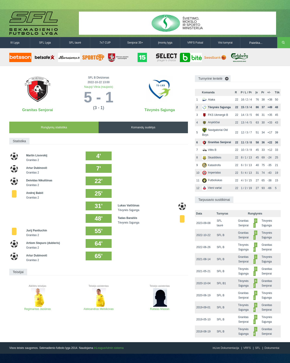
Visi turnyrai (225, 42)
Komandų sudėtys (143, 127)
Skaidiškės (211, 157)
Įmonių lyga (165, 42)
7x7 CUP (105, 42)
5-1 (255, 235)
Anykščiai (211, 122)
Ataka (208, 99)
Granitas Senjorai (37, 110)
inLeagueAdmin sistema (109, 348)
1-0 (255, 247)
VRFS (247, 348)
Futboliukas (212, 180)
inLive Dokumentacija (226, 348)
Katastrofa (211, 165)
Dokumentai (271, 348)
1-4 (255, 331)
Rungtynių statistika (54, 127)
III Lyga (14, 42)
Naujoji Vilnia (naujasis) (98, 86)
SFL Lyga (45, 42)
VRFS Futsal (195, 42)
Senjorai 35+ (135, 42)
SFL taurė (75, 42)
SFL (257, 348)
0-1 (255, 223)
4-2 (255, 283)
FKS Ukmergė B (215, 115)
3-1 (255, 295)
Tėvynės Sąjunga (160, 110)
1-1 (255, 259)
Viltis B (209, 150)
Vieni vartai (212, 187)
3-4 (255, 307)
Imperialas (211, 172)
